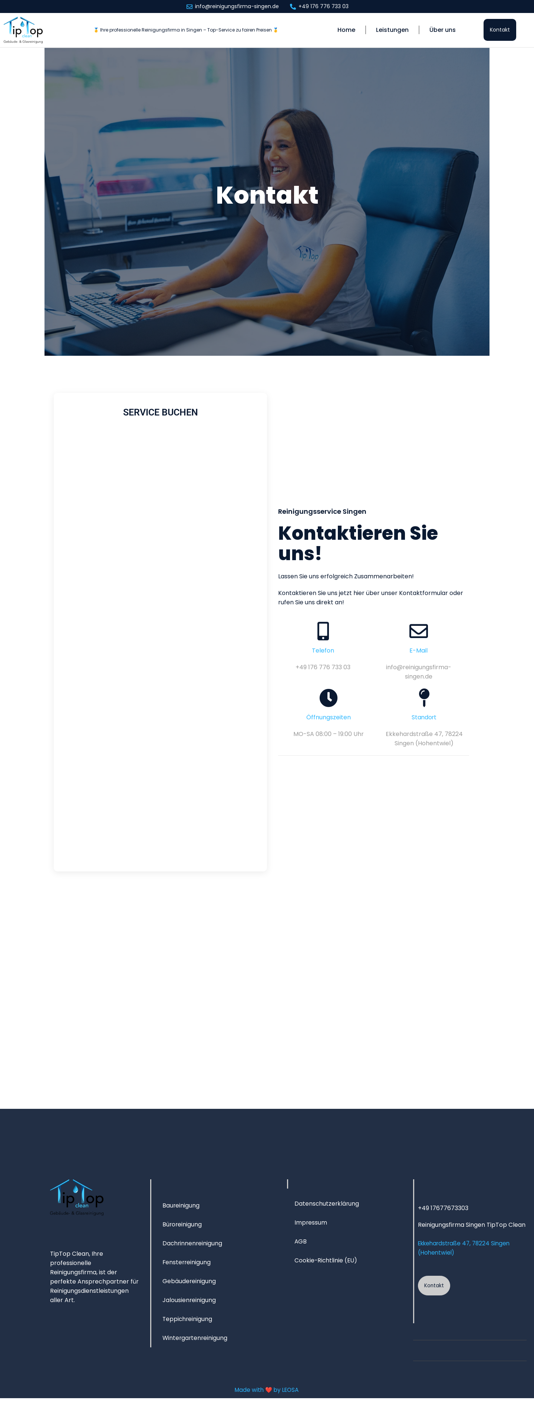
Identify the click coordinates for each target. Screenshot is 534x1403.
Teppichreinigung (187, 1322)
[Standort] (424, 699)
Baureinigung (181, 1209)
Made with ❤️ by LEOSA (266, 1394)
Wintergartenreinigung (195, 1341)
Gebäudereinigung (189, 1284)
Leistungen (392, 30)
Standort (424, 718)
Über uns (442, 30)
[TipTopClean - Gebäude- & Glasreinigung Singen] (267, 997)
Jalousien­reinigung (189, 1303)
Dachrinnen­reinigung (192, 1246)
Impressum (310, 1226)
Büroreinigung (182, 1227)
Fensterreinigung (187, 1265)
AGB (300, 1245)
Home (346, 30)
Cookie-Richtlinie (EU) (326, 1263)
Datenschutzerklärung (327, 1207)
